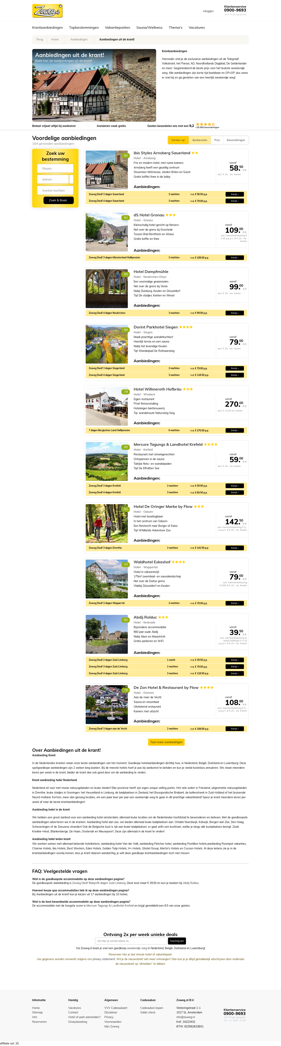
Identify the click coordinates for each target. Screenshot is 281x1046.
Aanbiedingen (79, 39)
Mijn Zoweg (111, 1026)
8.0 (126, 274)
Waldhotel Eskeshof (159, 562)
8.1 (126, 217)
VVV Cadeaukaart (115, 1008)
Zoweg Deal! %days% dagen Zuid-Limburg (98, 883)
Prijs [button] (217, 140)
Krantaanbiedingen (47, 27)
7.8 (126, 391)
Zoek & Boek (58, 200)
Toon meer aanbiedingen (166, 742)
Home (55, 39)
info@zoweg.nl (185, 1017)
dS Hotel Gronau (155, 215)
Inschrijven (177, 941)
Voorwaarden (112, 1022)
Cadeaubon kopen (151, 1008)
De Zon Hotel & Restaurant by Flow (174, 687)
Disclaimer (110, 1012)
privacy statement (104, 959)
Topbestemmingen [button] (84, 27)
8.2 (126, 155)
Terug (39, 39)
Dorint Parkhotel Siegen (163, 327)
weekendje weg (137, 948)
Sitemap (37, 1012)
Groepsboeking (77, 1022)
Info (34, 1017)
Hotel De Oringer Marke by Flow (169, 506)
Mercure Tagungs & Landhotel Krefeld (176, 444)
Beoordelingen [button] (236, 140)
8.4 (126, 329)
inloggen (208, 11)
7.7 (126, 564)
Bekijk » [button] (235, 194)
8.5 (126, 447)
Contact (73, 1012)
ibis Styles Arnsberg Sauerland (166, 153)
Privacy (108, 1017)
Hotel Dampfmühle (151, 271)
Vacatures (197, 27)
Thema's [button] (175, 27)
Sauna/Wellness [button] (149, 27)
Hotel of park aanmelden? (84, 1017)
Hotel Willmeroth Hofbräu (163, 389)
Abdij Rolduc (151, 617)
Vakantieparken (117, 27)
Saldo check (147, 1012)
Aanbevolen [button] (199, 140)
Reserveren (39, 1022)
